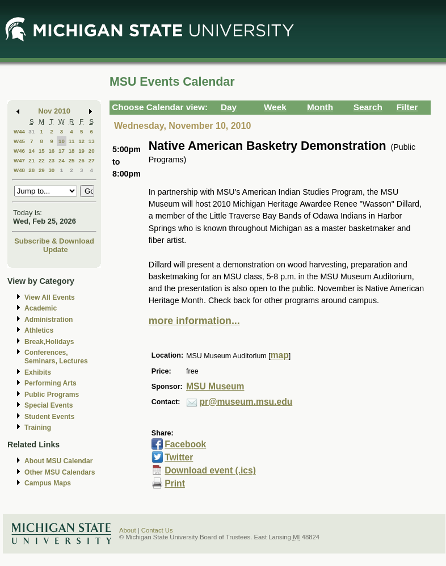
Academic (40, 308)
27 (92, 160)
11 (72, 141)
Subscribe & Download (54, 241)
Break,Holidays (49, 342)
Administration (48, 320)
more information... (194, 320)
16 (51, 151)
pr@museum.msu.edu (246, 401)
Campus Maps (47, 483)
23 (51, 160)
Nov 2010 (54, 111)
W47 (19, 160)
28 (31, 170)
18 (72, 151)
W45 (19, 141)
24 (61, 160)
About (127, 530)
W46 (19, 151)
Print (175, 483)
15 (42, 151)
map (280, 355)
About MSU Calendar (58, 461)
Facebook (185, 444)
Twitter (179, 457)
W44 (19, 131)
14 (31, 151)
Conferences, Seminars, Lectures (56, 357)
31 (31, 131)
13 (92, 141)
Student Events (49, 417)
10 (61, 141)
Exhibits (37, 372)
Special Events (48, 405)
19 (81, 151)
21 (31, 160)
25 (72, 160)
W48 (19, 170)
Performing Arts (50, 383)
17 (61, 151)
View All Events (49, 297)
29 (42, 170)
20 (92, 151)
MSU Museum (215, 386)
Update (55, 249)
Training (37, 427)
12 (81, 141)
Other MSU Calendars (59, 472)
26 (81, 160)
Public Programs (51, 395)
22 (42, 160)
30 (51, 170)
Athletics (38, 330)
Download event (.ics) (210, 470)
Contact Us (157, 530)
